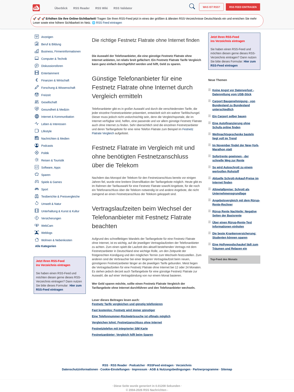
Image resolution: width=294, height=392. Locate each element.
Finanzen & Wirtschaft (55, 80)
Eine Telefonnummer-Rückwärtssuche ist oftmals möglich (131, 316)
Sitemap (226, 369)
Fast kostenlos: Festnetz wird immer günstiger (123, 310)
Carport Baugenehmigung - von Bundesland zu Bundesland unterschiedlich (233, 105)
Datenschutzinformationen (80, 369)
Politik (45, 153)
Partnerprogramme (206, 369)
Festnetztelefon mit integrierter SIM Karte (120, 328)
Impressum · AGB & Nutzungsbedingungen (161, 369)
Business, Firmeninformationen (61, 51)
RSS (105, 365)
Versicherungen (51, 218)
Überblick (61, 8)
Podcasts (47, 145)
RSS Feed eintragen (243, 7)
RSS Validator (123, 8)
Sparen (45, 175)
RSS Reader (81, 8)
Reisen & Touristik (52, 160)
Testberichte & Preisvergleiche (60, 196)
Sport (44, 189)
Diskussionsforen (52, 66)
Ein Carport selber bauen (229, 116)
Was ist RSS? (211, 7)
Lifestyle (46, 131)
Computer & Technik (54, 58)
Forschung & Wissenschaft (58, 87)
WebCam (47, 225)
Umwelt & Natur (51, 203)
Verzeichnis (184, 365)
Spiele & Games (51, 182)
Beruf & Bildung (51, 44)
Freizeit (46, 95)
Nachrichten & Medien (55, 138)
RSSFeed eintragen (160, 365)
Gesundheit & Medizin (55, 109)
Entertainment (50, 73)
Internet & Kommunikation (57, 116)
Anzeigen (47, 37)
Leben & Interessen (53, 124)
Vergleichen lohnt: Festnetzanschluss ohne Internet (127, 322)
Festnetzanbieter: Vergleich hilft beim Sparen (122, 334)
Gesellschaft (49, 102)
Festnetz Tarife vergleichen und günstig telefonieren (127, 304)
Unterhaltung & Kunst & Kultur (60, 211)
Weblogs (46, 232)
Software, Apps (50, 167)
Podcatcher (137, 365)
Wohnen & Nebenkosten (56, 240)
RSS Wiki (101, 8)
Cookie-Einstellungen (115, 369)
